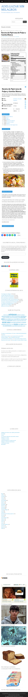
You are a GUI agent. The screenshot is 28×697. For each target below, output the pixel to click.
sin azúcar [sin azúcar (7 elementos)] (25, 324)
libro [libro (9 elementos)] (20, 319)
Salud (20, 30)
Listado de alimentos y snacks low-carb (8, 440)
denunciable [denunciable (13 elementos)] (23, 317)
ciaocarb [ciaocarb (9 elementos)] (7, 317)
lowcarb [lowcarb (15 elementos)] (22, 319)
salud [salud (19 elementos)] (22, 324)
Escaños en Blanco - (5, 337)
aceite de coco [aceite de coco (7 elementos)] (5, 314)
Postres (2, 525)
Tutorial (2, 512)
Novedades (3, 504)
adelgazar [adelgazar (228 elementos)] (13, 314)
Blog (2, 493)
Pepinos (8, 123)
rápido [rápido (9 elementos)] (19, 324)
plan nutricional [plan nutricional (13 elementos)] (17, 322)
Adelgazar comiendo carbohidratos (7, 441)
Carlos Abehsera (5, 36)
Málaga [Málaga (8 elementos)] (25, 319)
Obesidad (3, 507)
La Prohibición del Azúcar (15, 337)
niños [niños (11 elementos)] (6, 320)
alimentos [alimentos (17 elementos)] (4, 316)
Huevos (2, 519)
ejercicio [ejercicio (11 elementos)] (6, 319)
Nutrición (8, 30)
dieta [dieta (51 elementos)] (3, 319)
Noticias (2, 503)
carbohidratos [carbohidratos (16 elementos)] (23, 316)
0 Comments (17, 36)
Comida (4, 30)
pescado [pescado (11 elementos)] (12, 322)
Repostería (3, 527)
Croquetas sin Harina (5, 439)
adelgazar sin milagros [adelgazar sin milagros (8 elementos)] (21, 314)
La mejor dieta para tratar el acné (7, 295)
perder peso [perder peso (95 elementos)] (6, 322)
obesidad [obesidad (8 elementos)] (17, 320)
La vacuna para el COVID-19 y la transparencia (9, 299)
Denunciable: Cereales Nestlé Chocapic (19, 340)
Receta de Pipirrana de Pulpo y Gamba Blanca (13, 34)
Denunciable (3, 500)
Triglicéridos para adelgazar (6, 304)
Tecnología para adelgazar (6, 294)
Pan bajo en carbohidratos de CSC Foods (9, 302)
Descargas (3, 433)
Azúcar (2, 497)
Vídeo (2, 528)
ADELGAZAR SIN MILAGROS (12, 8)
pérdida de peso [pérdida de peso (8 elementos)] (8, 324)
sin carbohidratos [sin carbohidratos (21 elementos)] (7, 325)
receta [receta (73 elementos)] (16, 324)
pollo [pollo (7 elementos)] (21, 322)
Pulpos (7, 118)
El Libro (3, 334)
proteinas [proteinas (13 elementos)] (24, 322)
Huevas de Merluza (11, 120)
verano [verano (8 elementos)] (24, 325)
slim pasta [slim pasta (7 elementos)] (13, 325)
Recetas (2, 515)
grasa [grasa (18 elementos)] (9, 319)
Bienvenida (3, 444)
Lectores (3, 520)
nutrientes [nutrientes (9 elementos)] (14, 320)
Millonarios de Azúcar (5, 306)
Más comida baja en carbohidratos (7, 298)
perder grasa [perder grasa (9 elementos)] (23, 320)
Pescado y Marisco (15, 30)
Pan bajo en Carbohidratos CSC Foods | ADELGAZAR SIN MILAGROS (13, 333)
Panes (2, 521)
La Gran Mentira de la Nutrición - (7, 338)
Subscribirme (5, 257)
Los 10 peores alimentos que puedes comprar (10, 436)
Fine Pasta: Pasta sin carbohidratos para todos (10, 300)
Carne (2, 516)
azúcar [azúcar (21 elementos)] (8, 316)
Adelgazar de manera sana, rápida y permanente (10, 432)
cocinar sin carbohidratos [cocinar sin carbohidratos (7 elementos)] (13, 317)
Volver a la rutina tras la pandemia (7, 296)
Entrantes (15, 98)
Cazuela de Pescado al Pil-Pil (17, 336)
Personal (3, 508)
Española (15, 100)
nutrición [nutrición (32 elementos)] (9, 320)
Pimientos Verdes (10, 122)
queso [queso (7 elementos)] (12, 324)
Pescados (20, 98)
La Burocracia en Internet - (6, 336)
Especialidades (4, 517)
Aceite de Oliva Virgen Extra (11, 124)
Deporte (2, 501)
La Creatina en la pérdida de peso (7, 303)
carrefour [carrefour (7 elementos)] (4, 317)
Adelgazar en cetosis (5, 437)
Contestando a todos (5, 443)
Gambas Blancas (9, 116)
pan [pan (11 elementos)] (20, 320)
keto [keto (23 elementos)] (18, 319)
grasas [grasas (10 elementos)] (12, 319)
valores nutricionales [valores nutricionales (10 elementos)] (19, 325)
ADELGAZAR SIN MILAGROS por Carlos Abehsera (17, 693)
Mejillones (8, 119)
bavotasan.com (20, 696)
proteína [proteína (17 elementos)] (3, 324)
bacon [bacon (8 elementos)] (11, 316)
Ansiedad (3, 496)
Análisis (2, 495)
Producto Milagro (4, 509)
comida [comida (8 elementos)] (19, 317)
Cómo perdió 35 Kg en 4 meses (20, 338)
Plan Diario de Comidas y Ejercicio (7, 513)
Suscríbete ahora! (5, 222)
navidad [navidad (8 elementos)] (3, 320)
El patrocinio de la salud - (6, 340)
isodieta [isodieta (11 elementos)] (14, 319)
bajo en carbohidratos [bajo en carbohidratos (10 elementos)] (16, 316)
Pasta (2, 523)
